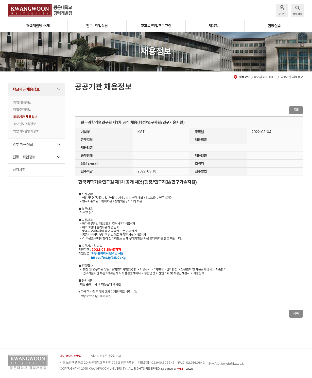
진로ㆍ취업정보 (24, 157)
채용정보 (215, 25)
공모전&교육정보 (24, 124)
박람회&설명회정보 (26, 131)
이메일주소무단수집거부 (106, 356)
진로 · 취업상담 (97, 25)
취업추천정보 (22, 110)
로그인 (282, 10)
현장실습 (274, 25)
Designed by (177, 368)
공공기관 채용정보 (25, 117)
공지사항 (19, 169)
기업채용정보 (22, 102)
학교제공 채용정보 (26, 89)
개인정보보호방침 (71, 356)
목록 (296, 110)
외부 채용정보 (23, 144)
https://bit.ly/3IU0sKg (96, 296)
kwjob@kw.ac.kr (233, 363)
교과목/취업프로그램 (156, 25)
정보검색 (297, 10)
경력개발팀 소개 (38, 25)
